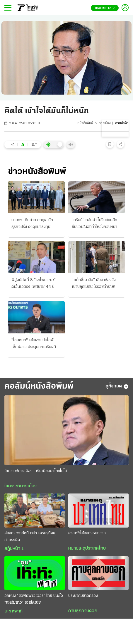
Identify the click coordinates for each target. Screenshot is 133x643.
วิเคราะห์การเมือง (20, 486)
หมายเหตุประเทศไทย (87, 548)
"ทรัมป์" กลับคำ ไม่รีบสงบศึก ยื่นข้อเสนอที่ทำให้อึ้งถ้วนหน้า (94, 223)
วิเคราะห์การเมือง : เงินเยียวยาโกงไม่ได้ (35, 471)
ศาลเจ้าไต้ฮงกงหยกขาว (87, 533)
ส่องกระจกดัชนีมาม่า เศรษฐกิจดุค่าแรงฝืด (29, 537)
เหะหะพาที (13, 611)
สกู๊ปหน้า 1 (14, 549)
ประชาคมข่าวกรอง (83, 596)
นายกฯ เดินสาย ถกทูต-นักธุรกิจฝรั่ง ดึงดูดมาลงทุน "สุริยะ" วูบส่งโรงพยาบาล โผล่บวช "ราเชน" (35, 224)
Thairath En (105, 8)
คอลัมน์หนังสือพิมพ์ (39, 386)
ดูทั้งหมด (117, 386)
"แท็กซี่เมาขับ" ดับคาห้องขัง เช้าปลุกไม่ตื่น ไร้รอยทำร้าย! (94, 283)
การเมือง (105, 123)
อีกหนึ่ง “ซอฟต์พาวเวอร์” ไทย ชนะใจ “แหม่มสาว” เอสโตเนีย (33, 599)
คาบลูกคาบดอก (82, 611)
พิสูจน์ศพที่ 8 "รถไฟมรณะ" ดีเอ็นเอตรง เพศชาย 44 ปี (33, 283)
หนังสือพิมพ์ (85, 123)
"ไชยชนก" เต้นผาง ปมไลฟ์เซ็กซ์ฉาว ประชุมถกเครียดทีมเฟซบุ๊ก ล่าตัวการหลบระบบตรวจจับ (34, 344)
